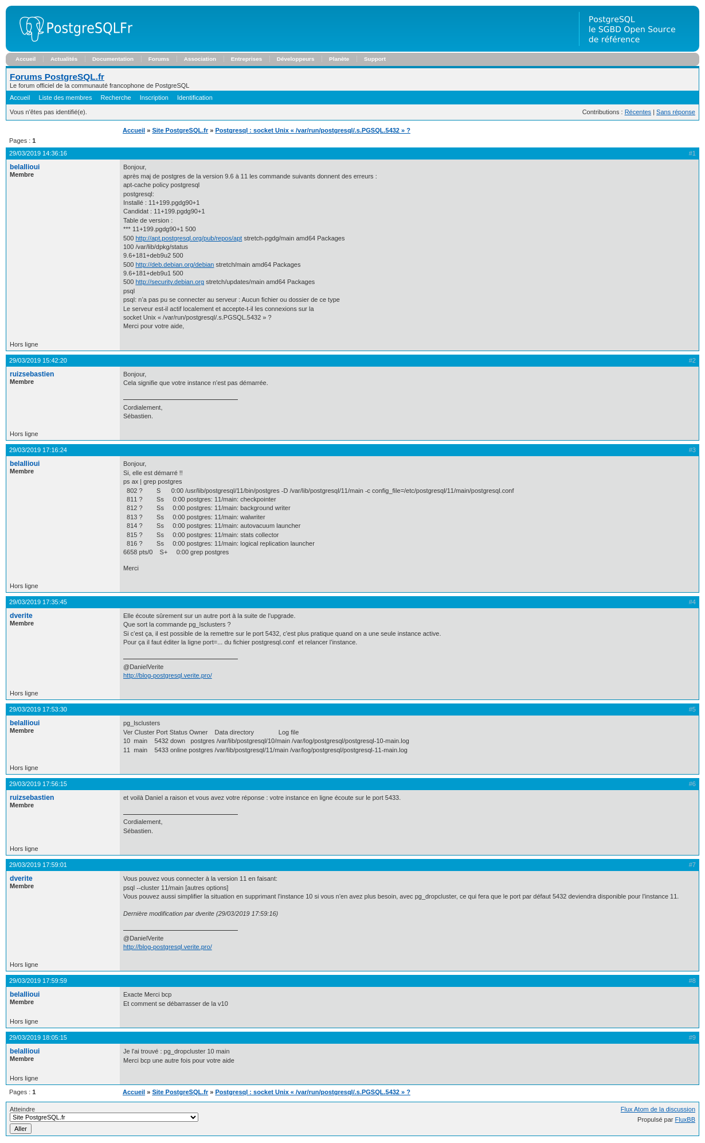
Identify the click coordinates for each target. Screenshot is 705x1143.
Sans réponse (675, 111)
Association (200, 59)
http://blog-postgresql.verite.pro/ (167, 675)
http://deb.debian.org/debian (174, 264)
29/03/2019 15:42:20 (38, 360)
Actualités (63, 59)
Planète (339, 59)
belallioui (25, 167)
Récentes (638, 111)
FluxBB (685, 1119)
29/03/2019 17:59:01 (38, 864)
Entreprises (247, 59)
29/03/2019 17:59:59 (38, 980)
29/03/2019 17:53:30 (38, 709)
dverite (21, 616)
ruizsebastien (32, 374)
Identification (195, 97)
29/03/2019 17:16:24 (38, 449)
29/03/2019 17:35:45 (38, 601)
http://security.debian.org (169, 281)
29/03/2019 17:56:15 (38, 783)
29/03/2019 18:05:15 (38, 1037)
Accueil (25, 59)
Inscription (154, 97)
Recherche (116, 97)
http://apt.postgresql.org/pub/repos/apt (188, 238)
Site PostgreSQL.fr (180, 130)
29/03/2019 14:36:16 (38, 153)
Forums (158, 59)
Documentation (113, 59)
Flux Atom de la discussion (658, 1109)
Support (375, 59)
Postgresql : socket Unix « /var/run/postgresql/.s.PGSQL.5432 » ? (312, 130)
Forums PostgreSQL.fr (57, 76)
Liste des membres (65, 97)
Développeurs (296, 59)
